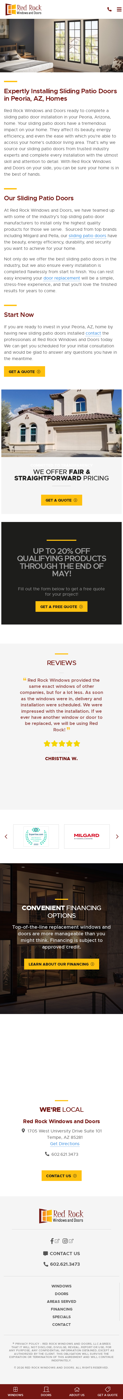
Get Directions (65, 1143)
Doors (61, 1294)
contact (93, 333)
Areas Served (61, 1301)
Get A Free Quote (58, 606)
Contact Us (58, 1176)
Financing (61, 1309)
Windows (61, 1286)
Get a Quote (22, 371)
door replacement (61, 278)
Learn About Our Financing (59, 964)
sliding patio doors (87, 235)
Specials (61, 1317)
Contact (61, 1324)
